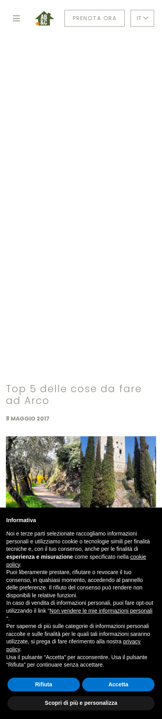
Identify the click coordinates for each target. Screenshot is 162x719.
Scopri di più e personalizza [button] (81, 703)
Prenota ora (95, 18)
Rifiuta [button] (43, 684)
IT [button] (142, 18)
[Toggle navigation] (16, 18)
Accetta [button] (119, 684)
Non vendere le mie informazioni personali (101, 611)
